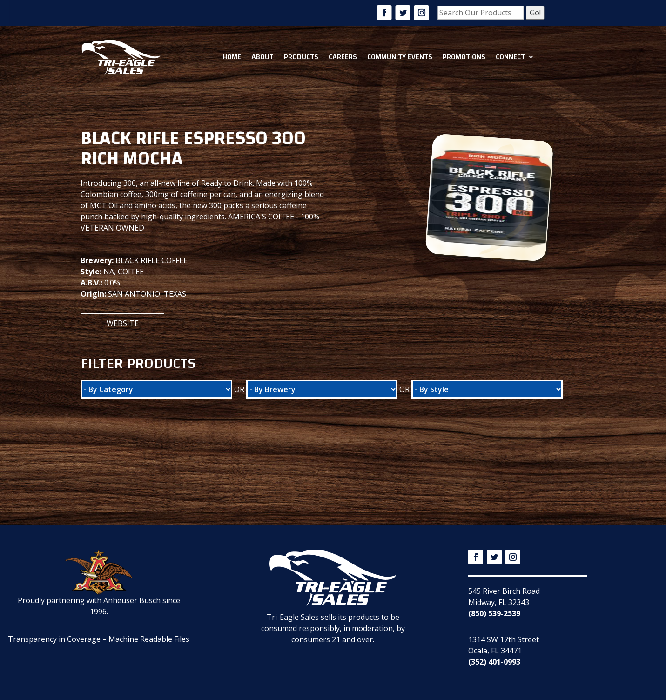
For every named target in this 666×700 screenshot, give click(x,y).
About (262, 57)
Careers (343, 57)
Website (123, 323)
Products (301, 57)
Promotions (464, 57)
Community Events (399, 57)
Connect (510, 57)
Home (231, 57)
